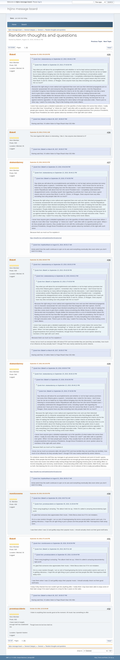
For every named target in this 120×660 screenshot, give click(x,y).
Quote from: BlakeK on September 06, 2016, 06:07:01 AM (51, 498)
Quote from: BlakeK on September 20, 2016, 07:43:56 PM (53, 65)
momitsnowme (16, 494)
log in (40, 2)
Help (95, 657)
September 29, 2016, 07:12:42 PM (40, 538)
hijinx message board (22, 9)
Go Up (10, 640)
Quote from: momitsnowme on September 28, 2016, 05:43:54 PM (54, 543)
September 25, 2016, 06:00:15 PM (40, 162)
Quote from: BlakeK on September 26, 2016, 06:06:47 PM (51, 368)
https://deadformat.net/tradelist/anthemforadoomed (46, 238)
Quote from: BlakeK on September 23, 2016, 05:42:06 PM (51, 167)
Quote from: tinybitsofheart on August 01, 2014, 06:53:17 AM (52, 245)
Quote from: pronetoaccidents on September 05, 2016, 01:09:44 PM (56, 504)
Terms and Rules (103, 657)
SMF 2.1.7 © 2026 (11, 657)
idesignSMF (31, 657)
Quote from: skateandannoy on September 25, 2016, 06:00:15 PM (54, 264)
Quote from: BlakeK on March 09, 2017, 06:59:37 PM (50, 119)
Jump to (79, 651)
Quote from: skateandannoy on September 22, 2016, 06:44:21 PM (54, 59)
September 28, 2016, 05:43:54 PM (40, 493)
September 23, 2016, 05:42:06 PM (40, 54)
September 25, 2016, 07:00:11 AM (40, 132)
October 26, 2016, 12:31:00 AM (39, 608)
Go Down (11, 47)
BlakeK (12, 54)
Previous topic (96, 41)
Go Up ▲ (111, 657)
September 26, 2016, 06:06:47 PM (40, 260)
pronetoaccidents (17, 609)
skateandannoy (16, 162)
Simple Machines (22, 657)
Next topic (107, 41)
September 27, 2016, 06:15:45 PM (40, 363)
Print (109, 48)
